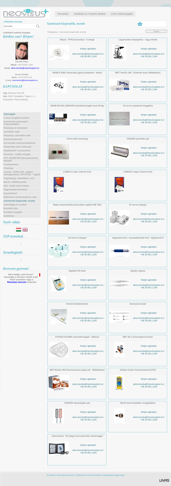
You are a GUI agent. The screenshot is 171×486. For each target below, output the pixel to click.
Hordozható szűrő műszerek (17, 146)
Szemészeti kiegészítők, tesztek (19, 201)
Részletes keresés (16, 282)
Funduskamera (11, 164)
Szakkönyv (9, 216)
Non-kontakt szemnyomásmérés (19, 143)
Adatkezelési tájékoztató (113, 475)
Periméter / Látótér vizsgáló (17, 154)
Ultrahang (8, 168)
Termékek (50, 475)
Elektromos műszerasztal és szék (20, 197)
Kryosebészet (10, 193)
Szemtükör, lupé (11, 131)
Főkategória (52, 32)
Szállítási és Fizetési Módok (88, 475)
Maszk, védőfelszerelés (15, 182)
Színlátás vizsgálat (13, 212)
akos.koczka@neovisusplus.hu (25, 68)
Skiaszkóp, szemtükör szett (17, 135)
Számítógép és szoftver (15, 204)
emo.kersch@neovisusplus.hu (24, 80)
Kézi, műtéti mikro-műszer (16, 185)
